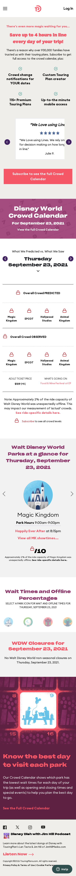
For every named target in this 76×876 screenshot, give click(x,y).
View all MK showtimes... (38, 538)
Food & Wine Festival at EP (56, 383)
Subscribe (28, 421)
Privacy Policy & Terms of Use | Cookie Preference (30, 865)
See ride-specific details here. (38, 413)
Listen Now (19, 854)
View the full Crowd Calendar (38, 229)
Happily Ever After (30, 531)
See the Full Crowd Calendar (26, 808)
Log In (68, 8)
